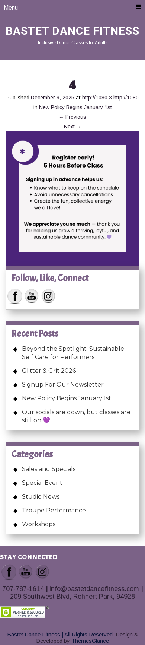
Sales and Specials (48, 469)
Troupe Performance (54, 510)
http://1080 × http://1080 (110, 98)
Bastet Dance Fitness (72, 30)
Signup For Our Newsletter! (63, 384)
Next (72, 127)
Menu (72, 7)
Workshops (38, 524)
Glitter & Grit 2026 (49, 370)
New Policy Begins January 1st (75, 107)
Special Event (42, 482)
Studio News (40, 496)
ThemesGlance (89, 641)
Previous (72, 117)
